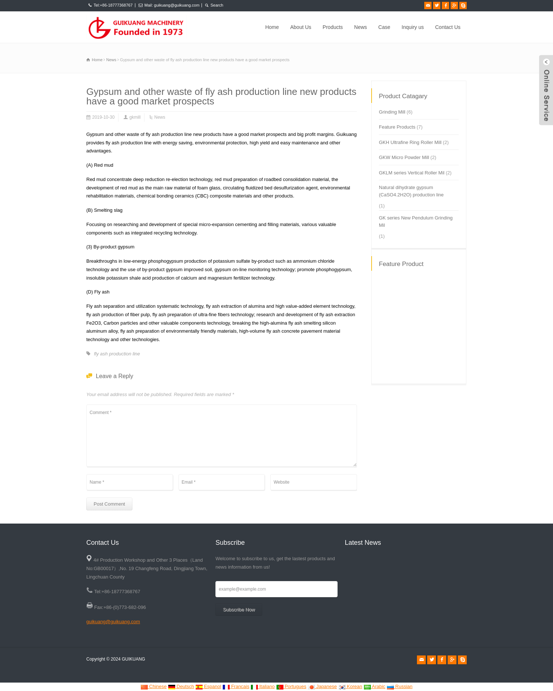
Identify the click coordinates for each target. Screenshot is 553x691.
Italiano (263, 686)
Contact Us (447, 27)
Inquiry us (413, 27)
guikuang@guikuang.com (113, 621)
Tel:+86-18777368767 (113, 5)
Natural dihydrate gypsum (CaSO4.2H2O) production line (411, 191)
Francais (235, 686)
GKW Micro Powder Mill (404, 157)
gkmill (135, 117)
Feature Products (397, 127)
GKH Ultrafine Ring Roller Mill (410, 142)
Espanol (208, 686)
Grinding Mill (392, 112)
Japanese (322, 686)
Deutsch (181, 686)
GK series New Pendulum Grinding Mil (416, 221)
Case (384, 27)
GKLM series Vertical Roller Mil (411, 172)
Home (272, 27)
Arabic (374, 686)
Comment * (221, 435)
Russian (400, 686)
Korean (350, 686)
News (360, 27)
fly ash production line (117, 353)
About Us (301, 27)
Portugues (291, 686)
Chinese (153, 686)
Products (333, 27)
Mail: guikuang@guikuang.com (172, 5)
